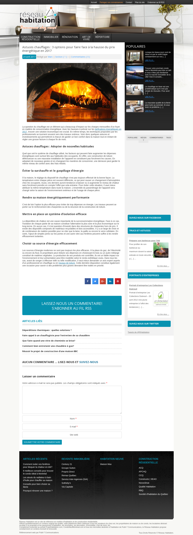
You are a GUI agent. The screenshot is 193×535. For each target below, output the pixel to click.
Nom (73, 418)
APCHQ (142, 471)
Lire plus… (149, 60)
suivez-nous (88, 362)
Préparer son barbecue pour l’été (144, 240)
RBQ (141, 490)
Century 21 (67, 464)
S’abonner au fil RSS (156, 2)
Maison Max (106, 464)
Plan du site (140, 2)
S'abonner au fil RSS (72, 308)
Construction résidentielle (30, 38)
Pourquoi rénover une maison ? (37, 490)
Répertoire (102, 37)
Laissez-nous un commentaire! (72, 303)
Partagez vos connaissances (111, 2)
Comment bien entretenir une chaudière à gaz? (48, 346)
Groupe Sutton (68, 468)
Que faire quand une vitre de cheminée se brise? (48, 340)
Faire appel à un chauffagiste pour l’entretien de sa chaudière (56, 335)
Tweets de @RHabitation (138, 332)
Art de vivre (86, 38)
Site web (74, 434)
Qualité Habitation (147, 486)
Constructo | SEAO (148, 479)
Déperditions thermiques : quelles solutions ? (47, 330)
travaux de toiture (67, 263)
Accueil (94, 2)
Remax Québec (69, 475)
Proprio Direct (68, 471)
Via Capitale (67, 487)
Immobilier (51, 37)
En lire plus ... (163, 266)
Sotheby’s (66, 483)
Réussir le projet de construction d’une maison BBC (50, 351)
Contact (129, 2)
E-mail (74, 426)
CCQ (141, 475)
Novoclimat (144, 483)
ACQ (141, 468)
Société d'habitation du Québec (153, 494)
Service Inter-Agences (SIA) (75, 479)
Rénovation (70, 37)
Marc (50, 56)
